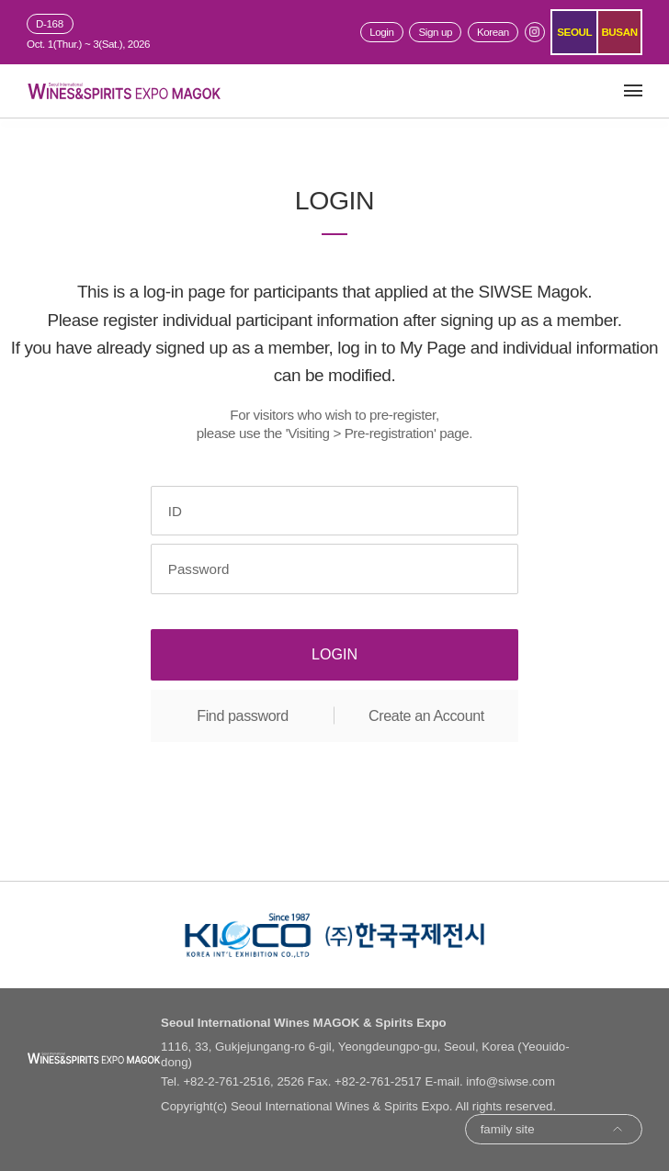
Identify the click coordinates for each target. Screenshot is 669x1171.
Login (381, 32)
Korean (493, 32)
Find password (243, 715)
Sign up (435, 32)
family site (554, 1129)
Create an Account (426, 715)
